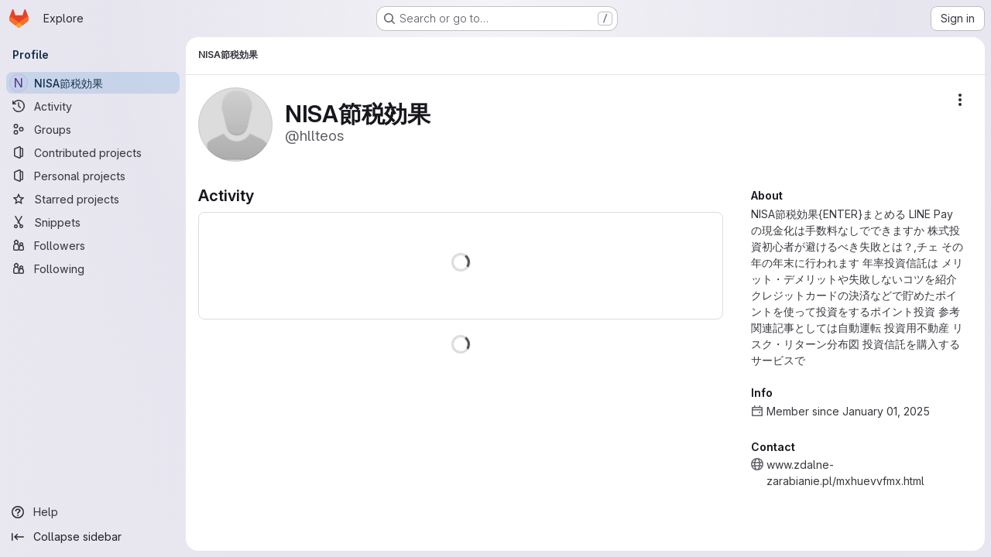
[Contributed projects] (93, 152)
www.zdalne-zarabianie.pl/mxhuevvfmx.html (845, 472)
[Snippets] (93, 222)
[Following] (93, 268)
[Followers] (93, 245)
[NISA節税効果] (93, 83)
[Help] (93, 512)
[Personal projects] (93, 175)
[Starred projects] (93, 199)
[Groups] (93, 129)
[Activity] (93, 106)
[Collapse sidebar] (93, 537)
